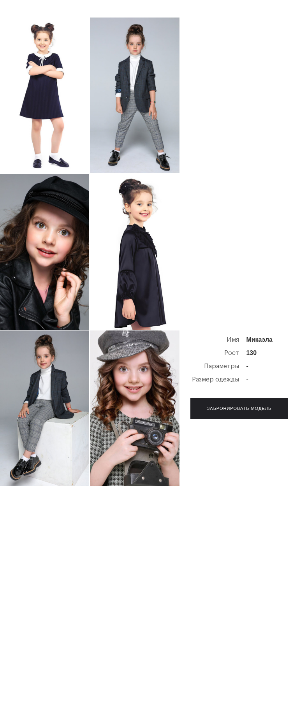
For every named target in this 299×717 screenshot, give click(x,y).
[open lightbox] (44, 95)
